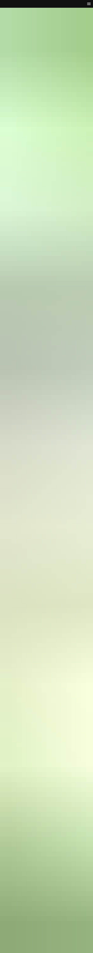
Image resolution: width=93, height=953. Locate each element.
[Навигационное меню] (89, 4)
